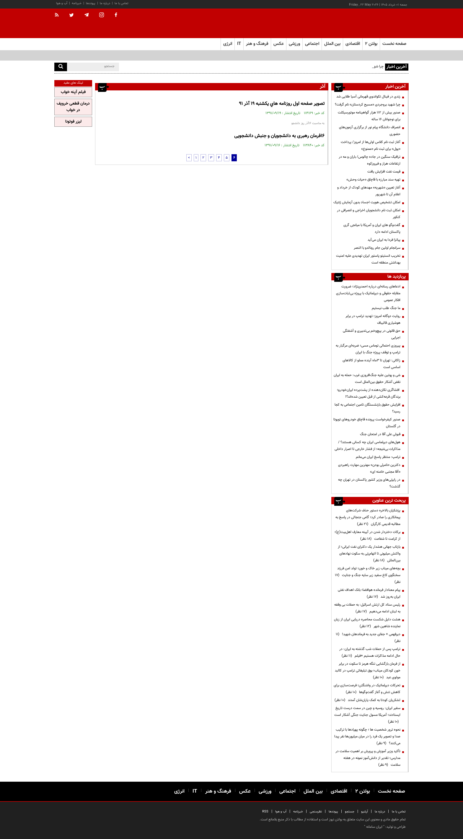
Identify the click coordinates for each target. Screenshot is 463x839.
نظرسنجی (316, 811)
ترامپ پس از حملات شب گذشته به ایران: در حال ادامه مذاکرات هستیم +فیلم (369, 652)
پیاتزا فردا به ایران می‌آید (384, 240)
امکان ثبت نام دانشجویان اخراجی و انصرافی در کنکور (368, 214)
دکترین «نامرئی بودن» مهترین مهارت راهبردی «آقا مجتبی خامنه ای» (369, 468)
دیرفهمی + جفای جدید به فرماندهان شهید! (368, 638)
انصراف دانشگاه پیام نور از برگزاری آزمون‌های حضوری (369, 131)
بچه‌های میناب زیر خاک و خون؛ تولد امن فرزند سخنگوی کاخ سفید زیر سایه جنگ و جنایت (367, 575)
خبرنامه (76, 3)
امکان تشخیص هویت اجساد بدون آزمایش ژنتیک (366, 202)
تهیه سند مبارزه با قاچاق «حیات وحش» (373, 179)
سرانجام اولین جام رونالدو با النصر (377, 248)
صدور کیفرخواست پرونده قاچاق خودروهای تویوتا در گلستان (366, 423)
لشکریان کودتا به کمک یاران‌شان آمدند (367, 700)
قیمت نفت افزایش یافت (383, 171)
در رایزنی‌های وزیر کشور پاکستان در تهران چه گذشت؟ (369, 483)
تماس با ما (121, 3)
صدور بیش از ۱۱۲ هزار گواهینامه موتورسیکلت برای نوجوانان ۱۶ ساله (369, 116)
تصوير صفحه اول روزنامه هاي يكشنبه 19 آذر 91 (282, 104)
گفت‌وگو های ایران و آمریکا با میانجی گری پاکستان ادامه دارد (371, 228)
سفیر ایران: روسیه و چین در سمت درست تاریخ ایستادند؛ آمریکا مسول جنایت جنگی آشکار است (367, 714)
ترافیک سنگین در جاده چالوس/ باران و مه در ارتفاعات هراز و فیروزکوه (369, 160)
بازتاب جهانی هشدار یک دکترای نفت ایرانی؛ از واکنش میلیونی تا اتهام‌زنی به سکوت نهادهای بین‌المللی (369, 553)
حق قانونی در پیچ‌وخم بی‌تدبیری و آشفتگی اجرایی (371, 334)
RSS (265, 811)
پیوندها (90, 3)
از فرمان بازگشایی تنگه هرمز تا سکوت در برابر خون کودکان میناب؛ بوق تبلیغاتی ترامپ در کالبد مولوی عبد (367, 670)
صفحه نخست (394, 43)
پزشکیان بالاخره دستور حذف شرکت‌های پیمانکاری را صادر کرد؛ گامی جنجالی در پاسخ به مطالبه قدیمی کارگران (367, 517)
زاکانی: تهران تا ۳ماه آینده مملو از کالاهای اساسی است (371, 364)
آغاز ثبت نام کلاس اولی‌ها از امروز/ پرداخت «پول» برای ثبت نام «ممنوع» (370, 145)
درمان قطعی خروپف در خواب (73, 106)
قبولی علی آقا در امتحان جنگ (380, 434)
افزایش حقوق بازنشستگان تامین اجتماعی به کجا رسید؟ (367, 408)
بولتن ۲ (371, 43)
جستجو (349, 811)
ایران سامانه (374, 827)
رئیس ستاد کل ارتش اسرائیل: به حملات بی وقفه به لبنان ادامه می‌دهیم (367, 608)
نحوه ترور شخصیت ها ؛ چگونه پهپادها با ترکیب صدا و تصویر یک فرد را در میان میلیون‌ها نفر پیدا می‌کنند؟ (367, 736)
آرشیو (364, 811)
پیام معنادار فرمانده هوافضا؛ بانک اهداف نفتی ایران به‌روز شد (369, 593)
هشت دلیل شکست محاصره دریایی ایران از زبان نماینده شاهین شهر (367, 623)
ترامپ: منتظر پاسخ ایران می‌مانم (378, 457)
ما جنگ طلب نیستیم (386, 308)
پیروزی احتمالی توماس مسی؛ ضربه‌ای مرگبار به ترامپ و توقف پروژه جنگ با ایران (368, 349)
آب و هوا (61, 3)
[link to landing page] (379, 23)
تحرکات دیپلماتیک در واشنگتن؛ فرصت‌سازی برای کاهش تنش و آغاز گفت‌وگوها (367, 689)
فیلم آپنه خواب (73, 92)
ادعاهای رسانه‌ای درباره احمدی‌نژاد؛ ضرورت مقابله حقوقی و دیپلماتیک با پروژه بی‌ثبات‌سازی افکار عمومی (368, 293)
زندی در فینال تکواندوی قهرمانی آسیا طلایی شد (368, 96)
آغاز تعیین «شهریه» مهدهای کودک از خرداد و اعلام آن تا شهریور (368, 191)
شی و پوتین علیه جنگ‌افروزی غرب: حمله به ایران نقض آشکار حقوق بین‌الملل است (367, 379)
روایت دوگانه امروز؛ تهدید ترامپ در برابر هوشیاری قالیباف (372, 319)
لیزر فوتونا (73, 121)
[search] (60, 67)
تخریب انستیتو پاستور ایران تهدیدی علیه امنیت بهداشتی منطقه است (368, 259)
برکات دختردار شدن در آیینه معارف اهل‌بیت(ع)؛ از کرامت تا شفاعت (367, 535)
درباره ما (105, 3)
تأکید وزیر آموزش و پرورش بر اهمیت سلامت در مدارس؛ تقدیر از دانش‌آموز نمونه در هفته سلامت (367, 758)
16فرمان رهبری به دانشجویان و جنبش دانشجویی (279, 136)
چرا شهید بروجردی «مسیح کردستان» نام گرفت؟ (367, 104)
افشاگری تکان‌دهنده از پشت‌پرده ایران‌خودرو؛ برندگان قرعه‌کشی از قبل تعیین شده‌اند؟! (368, 393)
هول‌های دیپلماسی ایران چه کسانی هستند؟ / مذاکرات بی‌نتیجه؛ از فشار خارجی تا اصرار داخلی (367, 446)
